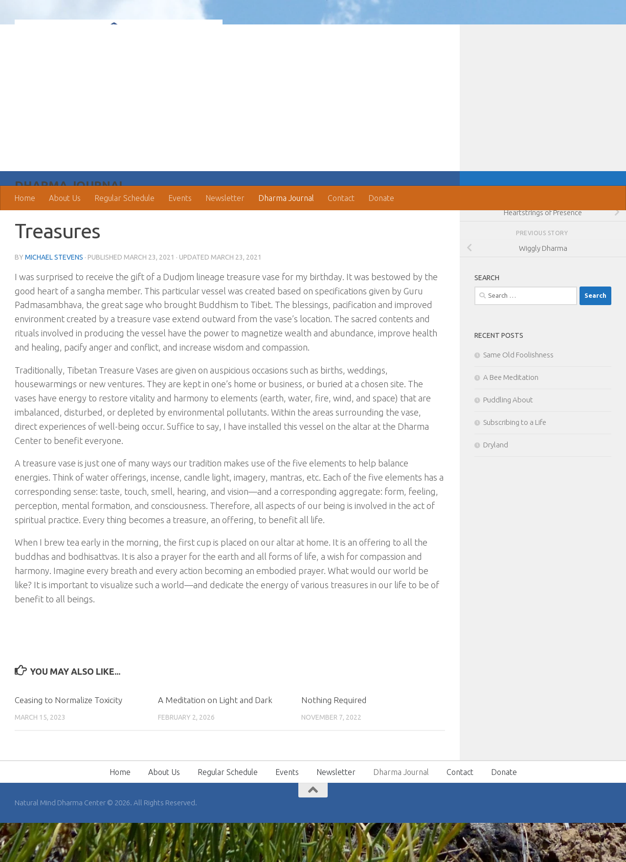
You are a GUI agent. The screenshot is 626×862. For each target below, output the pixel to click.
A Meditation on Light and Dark (215, 739)
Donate (381, 198)
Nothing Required (333, 739)
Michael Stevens (54, 296)
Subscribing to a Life (514, 461)
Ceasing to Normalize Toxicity (68, 739)
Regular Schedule (124, 198)
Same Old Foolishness (518, 394)
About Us (65, 198)
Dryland (495, 484)
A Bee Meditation (510, 416)
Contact (341, 198)
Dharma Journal (286, 198)
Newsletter (225, 198)
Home (24, 198)
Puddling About (508, 439)
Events (180, 198)
